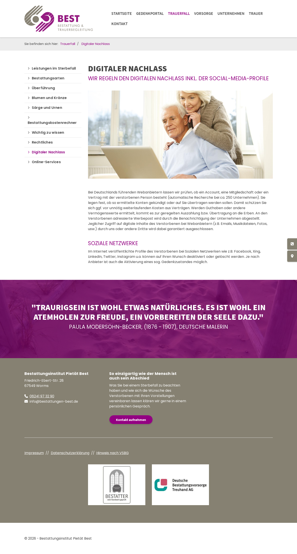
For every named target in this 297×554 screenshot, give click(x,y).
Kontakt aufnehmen (131, 419)
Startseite (121, 13)
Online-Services (46, 161)
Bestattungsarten (48, 78)
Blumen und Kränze (49, 97)
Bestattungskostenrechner (52, 122)
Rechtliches (42, 142)
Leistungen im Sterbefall (54, 68)
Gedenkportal (150, 13)
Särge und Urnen (47, 107)
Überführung (43, 88)
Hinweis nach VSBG (112, 452)
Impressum (34, 452)
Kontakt (119, 23)
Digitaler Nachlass (95, 44)
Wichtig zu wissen (48, 132)
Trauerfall (179, 13)
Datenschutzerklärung (70, 452)
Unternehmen (230, 13)
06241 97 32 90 (42, 396)
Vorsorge (203, 13)
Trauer (256, 13)
